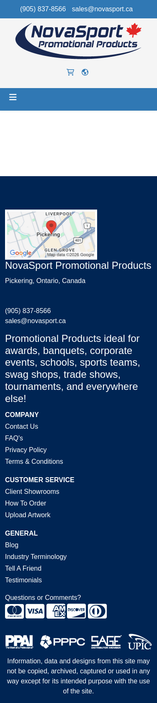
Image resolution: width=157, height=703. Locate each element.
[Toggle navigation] (13, 97)
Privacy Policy (26, 449)
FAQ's (14, 438)
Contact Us (21, 426)
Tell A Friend (23, 568)
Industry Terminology (36, 556)
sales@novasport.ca (102, 9)
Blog (11, 545)
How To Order (25, 503)
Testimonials (23, 580)
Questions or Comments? (43, 597)
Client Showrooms (32, 491)
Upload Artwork (28, 514)
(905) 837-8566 (43, 9)
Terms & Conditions (34, 461)
